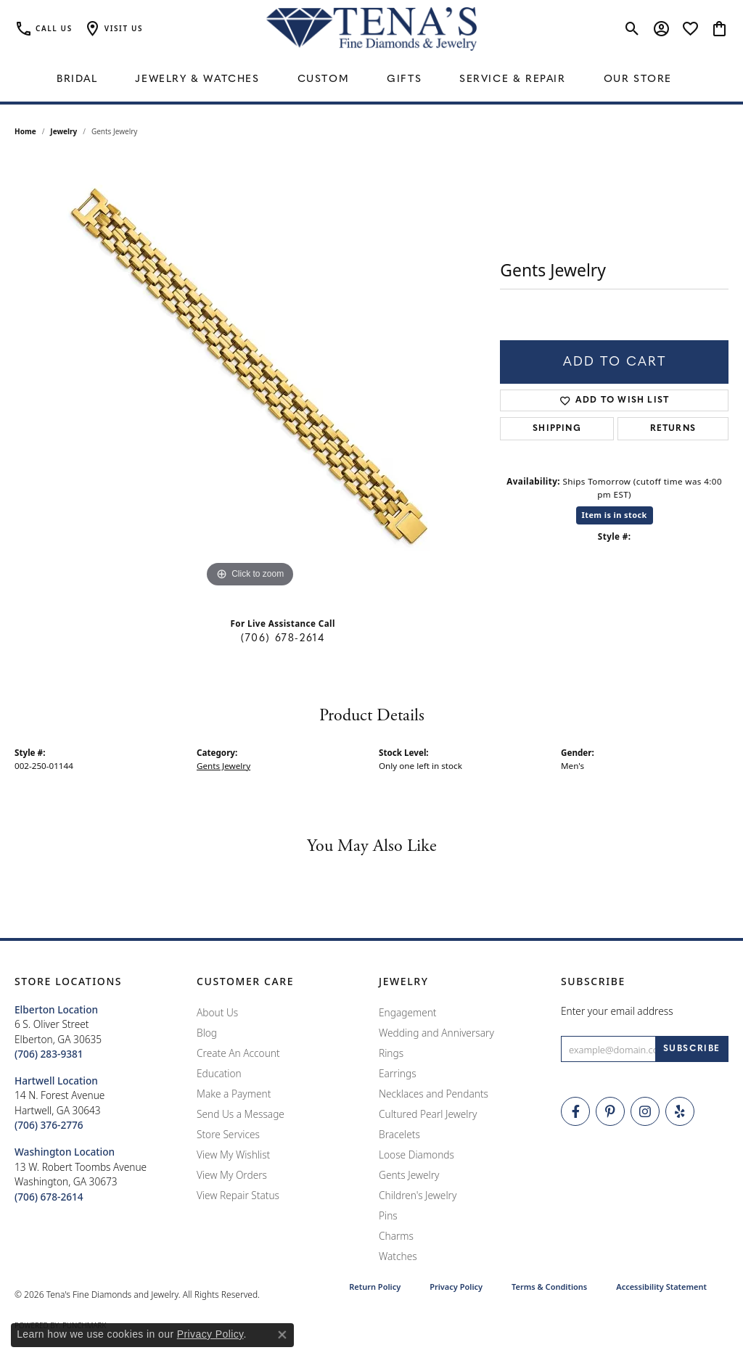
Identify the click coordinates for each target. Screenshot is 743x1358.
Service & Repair (512, 79)
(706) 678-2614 (282, 638)
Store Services (228, 1134)
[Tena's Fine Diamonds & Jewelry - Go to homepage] (371, 29)
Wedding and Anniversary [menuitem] (436, 1033)
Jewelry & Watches (197, 79)
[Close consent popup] (282, 1334)
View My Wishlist (233, 1154)
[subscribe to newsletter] (691, 1049)
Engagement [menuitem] (408, 1012)
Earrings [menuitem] (397, 1073)
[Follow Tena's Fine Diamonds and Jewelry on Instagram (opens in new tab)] (645, 1111)
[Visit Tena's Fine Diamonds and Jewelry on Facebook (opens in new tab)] (575, 1111)
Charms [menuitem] (396, 1236)
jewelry (63, 131)
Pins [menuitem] (388, 1215)
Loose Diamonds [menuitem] (416, 1154)
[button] (113, 29)
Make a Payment (234, 1093)
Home (25, 131)
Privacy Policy (456, 1286)
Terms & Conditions (549, 1286)
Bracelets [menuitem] (399, 1134)
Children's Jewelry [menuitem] (417, 1195)
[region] (250, 373)
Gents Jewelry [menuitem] (409, 1175)
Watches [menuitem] (398, 1256)
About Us (217, 1012)
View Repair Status (238, 1195)
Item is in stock (614, 514)
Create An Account (238, 1053)
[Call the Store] (49, 1054)
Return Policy (375, 1286)
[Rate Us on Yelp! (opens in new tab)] (679, 1111)
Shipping (557, 428)
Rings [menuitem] (391, 1053)
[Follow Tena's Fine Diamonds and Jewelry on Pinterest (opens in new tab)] (610, 1111)
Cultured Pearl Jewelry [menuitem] (428, 1114)
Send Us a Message (240, 1114)
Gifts (404, 79)
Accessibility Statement (661, 1286)
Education (219, 1073)
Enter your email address (617, 1011)
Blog (207, 1033)
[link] (44, 29)
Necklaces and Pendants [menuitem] (433, 1093)
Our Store (638, 79)
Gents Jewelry (223, 765)
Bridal (77, 79)
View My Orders (232, 1175)
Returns (673, 428)
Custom (323, 79)
